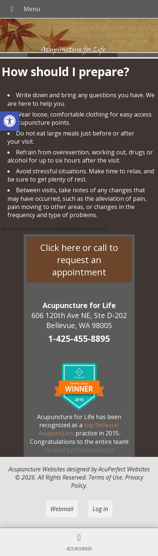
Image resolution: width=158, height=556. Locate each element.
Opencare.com (94, 450)
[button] (9, 121)
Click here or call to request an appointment (79, 259)
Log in (100, 509)
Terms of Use (105, 477)
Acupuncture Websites (37, 469)
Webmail (61, 509)
